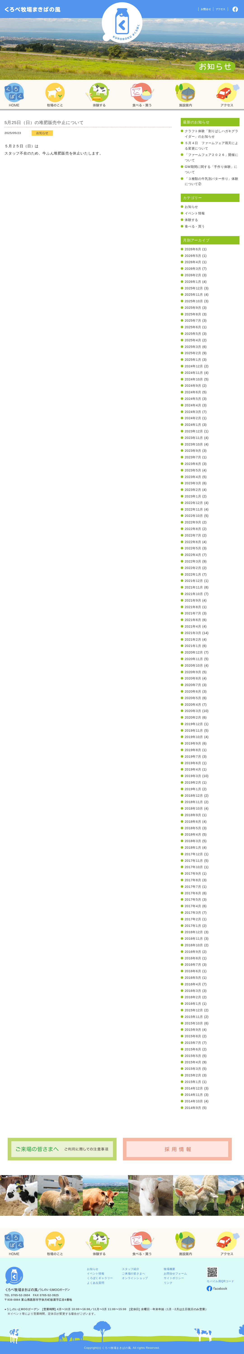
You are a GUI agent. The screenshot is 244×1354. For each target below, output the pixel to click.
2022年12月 (194, 503)
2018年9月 (193, 815)
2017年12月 (194, 854)
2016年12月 (194, 932)
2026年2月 (193, 275)
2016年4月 (193, 984)
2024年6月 (193, 392)
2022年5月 (193, 548)
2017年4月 (193, 906)
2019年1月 (193, 789)
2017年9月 (193, 873)
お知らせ (191, 206)
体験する (191, 220)
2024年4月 (193, 405)
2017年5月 (193, 899)
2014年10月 (194, 1101)
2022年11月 (194, 509)
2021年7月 (193, 613)
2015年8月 (193, 1036)
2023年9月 (193, 450)
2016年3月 (193, 991)
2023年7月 (193, 457)
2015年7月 (193, 1043)
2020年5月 (193, 698)
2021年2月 (193, 639)
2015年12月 (194, 1010)
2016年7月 (193, 964)
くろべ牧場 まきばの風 (122, 22)
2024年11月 (194, 373)
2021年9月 (193, 600)
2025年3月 (193, 347)
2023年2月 (193, 490)
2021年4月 (193, 626)
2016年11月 (194, 938)
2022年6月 (193, 542)
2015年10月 (194, 1023)
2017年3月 (193, 912)
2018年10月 (194, 808)
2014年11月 (194, 1094)
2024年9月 (193, 385)
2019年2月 (193, 782)
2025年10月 (194, 301)
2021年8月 (193, 607)
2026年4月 (193, 262)
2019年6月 (193, 763)
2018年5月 (193, 828)
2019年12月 (194, 724)
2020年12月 (194, 652)
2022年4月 (193, 555)
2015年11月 (194, 1017)
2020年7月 (193, 685)
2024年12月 (194, 366)
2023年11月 (194, 438)
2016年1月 (193, 1003)
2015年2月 (193, 1075)
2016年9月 (193, 951)
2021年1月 (193, 646)
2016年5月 (193, 977)
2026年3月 (193, 268)
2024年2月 (193, 418)
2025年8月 (193, 314)
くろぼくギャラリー (100, 1278)
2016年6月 (193, 971)
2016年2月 (193, 997)
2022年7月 (193, 535)
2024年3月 (193, 412)
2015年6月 (193, 1049)
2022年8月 (193, 529)
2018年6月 (193, 821)
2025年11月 (194, 294)
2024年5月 (193, 399)
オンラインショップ (135, 1278)
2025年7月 (193, 320)
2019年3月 (193, 776)
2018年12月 (194, 795)
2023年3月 (193, 483)
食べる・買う (195, 226)
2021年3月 (193, 633)
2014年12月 (194, 1088)
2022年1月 (193, 574)
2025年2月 (193, 353)
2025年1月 (193, 359)
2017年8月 (193, 880)
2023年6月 (193, 464)
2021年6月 (193, 620)
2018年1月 (193, 847)
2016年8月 (193, 958)
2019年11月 (194, 730)
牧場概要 (169, 1269)
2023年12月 (194, 431)
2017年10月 (194, 867)
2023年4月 (193, 477)
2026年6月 (193, 249)
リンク (168, 1282)
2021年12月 (194, 581)
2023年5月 (193, 470)
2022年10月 (194, 516)
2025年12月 (194, 288)
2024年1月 (193, 424)
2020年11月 (194, 659)
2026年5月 (193, 256)
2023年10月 (194, 444)
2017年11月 (194, 860)
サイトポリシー (174, 1278)
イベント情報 (195, 213)
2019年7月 (193, 756)
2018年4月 (193, 834)
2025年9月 (193, 307)
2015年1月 (193, 1082)
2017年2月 (193, 919)
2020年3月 (193, 711)
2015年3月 (193, 1069)
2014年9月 (193, 1108)
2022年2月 (193, 568)
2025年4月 (193, 340)
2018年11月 (194, 802)
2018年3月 (193, 841)
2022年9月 (193, 522)
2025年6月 (193, 327)
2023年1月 (193, 496)
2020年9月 (193, 672)
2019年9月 (193, 743)
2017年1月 (193, 926)
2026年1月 (193, 281)
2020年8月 (193, 678)
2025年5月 (193, 333)
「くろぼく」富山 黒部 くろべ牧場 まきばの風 (33, 9)
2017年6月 (193, 893)
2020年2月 (193, 717)
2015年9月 (193, 1029)
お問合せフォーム (175, 1273)
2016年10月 (194, 945)
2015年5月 (193, 1056)
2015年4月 (193, 1062)
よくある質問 (95, 1282)
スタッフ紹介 (130, 1269)
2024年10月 (194, 379)
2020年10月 (194, 665)
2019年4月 (193, 769)
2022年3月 (193, 561)
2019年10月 (194, 737)
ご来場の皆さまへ (133, 1273)
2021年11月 (194, 587)
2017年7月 (193, 886)
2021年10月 (194, 594)
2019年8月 (193, 750)
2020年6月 (193, 691)
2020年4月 (193, 704)
